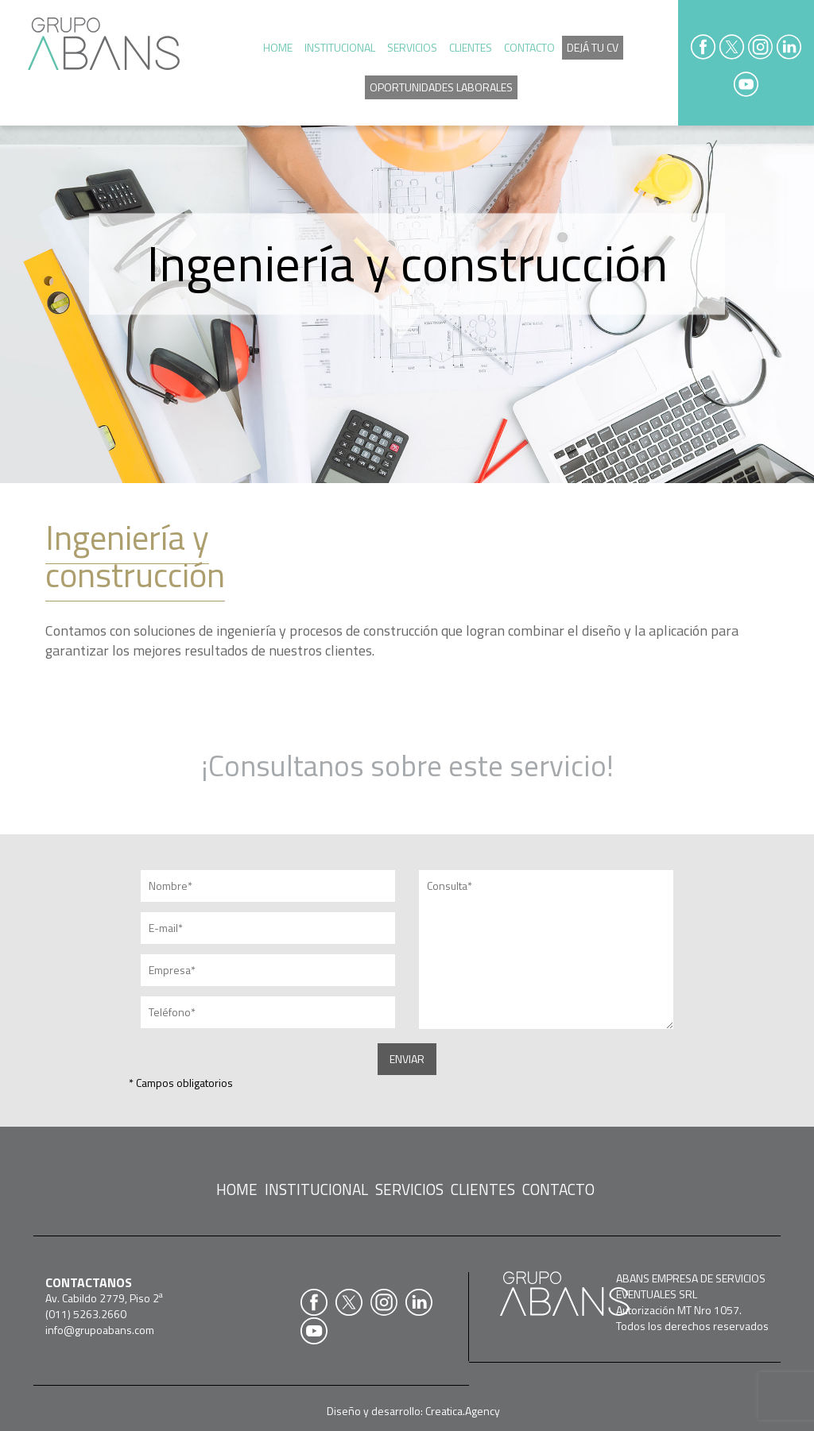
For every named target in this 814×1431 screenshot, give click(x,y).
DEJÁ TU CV (592, 47)
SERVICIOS (412, 47)
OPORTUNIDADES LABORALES (441, 87)
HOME (278, 47)
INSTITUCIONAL (339, 47)
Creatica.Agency (462, 1410)
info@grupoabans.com (99, 1329)
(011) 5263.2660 (85, 1313)
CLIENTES (470, 47)
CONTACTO (529, 47)
